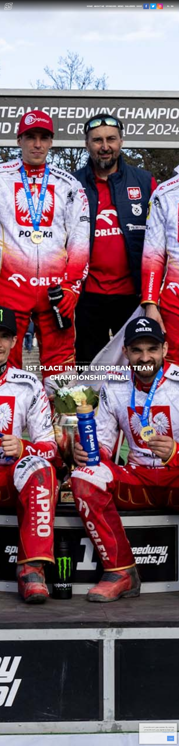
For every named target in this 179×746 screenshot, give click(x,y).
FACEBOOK (146, 6)
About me (99, 6)
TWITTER (153, 6)
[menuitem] (90, 6)
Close (171, 738)
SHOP (139, 6)
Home (90, 6)
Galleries (130, 6)
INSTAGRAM (160, 6)
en (172, 6)
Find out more (168, 732)
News (120, 6)
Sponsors (111, 6)
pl (168, 6)
